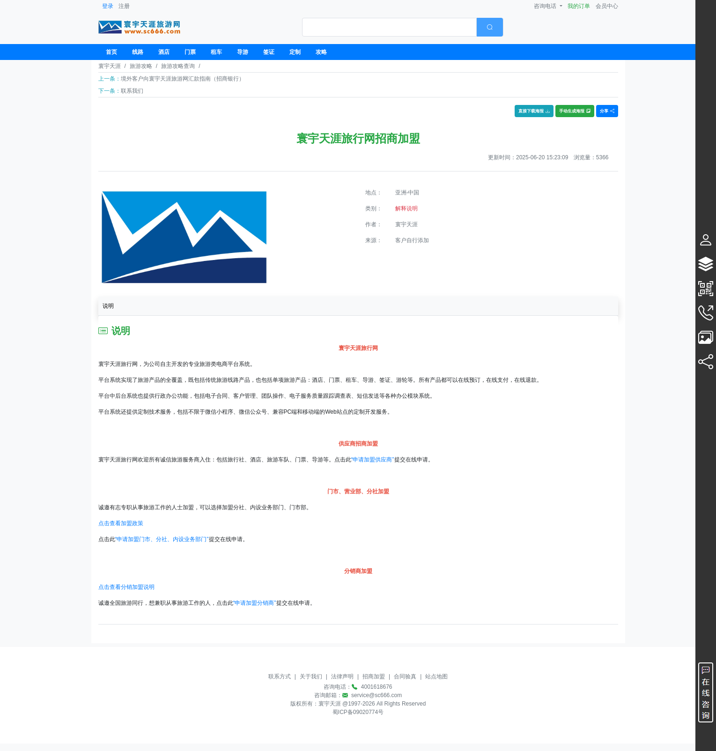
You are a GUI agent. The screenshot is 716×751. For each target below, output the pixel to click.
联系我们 (132, 91)
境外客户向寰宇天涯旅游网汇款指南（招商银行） (182, 78)
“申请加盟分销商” (254, 603)
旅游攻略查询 (178, 66)
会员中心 (607, 6)
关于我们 (311, 676)
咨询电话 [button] (546, 6)
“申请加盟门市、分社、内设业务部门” (162, 539)
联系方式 (279, 676)
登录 (107, 6)
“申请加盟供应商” (372, 459)
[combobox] (402, 27)
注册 (124, 6)
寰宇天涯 (109, 66)
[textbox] (389, 27)
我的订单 (579, 6)
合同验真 (405, 676)
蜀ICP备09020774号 (358, 712)
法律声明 (342, 676)
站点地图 (436, 676)
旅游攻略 (141, 66)
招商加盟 (373, 676)
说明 (108, 306)
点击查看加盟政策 (120, 523)
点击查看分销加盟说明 (126, 587)
